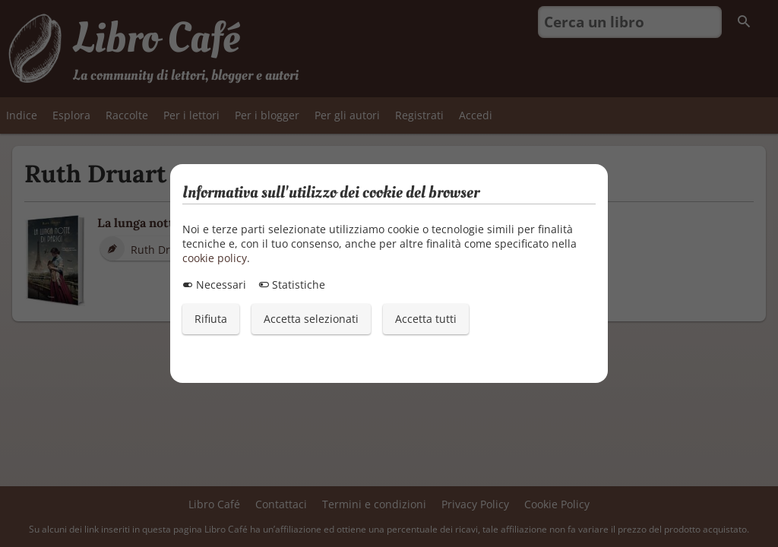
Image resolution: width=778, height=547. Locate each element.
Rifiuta (210, 318)
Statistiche (291, 284)
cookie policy (214, 258)
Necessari (214, 284)
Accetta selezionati (311, 318)
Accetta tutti (426, 318)
